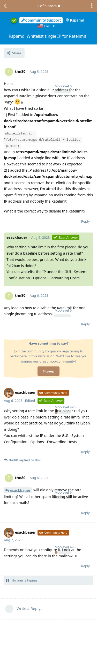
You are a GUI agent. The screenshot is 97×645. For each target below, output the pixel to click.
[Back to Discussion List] (5, 6)
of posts (48, 5)
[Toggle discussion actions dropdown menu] (92, 6)
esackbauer (20, 490)
